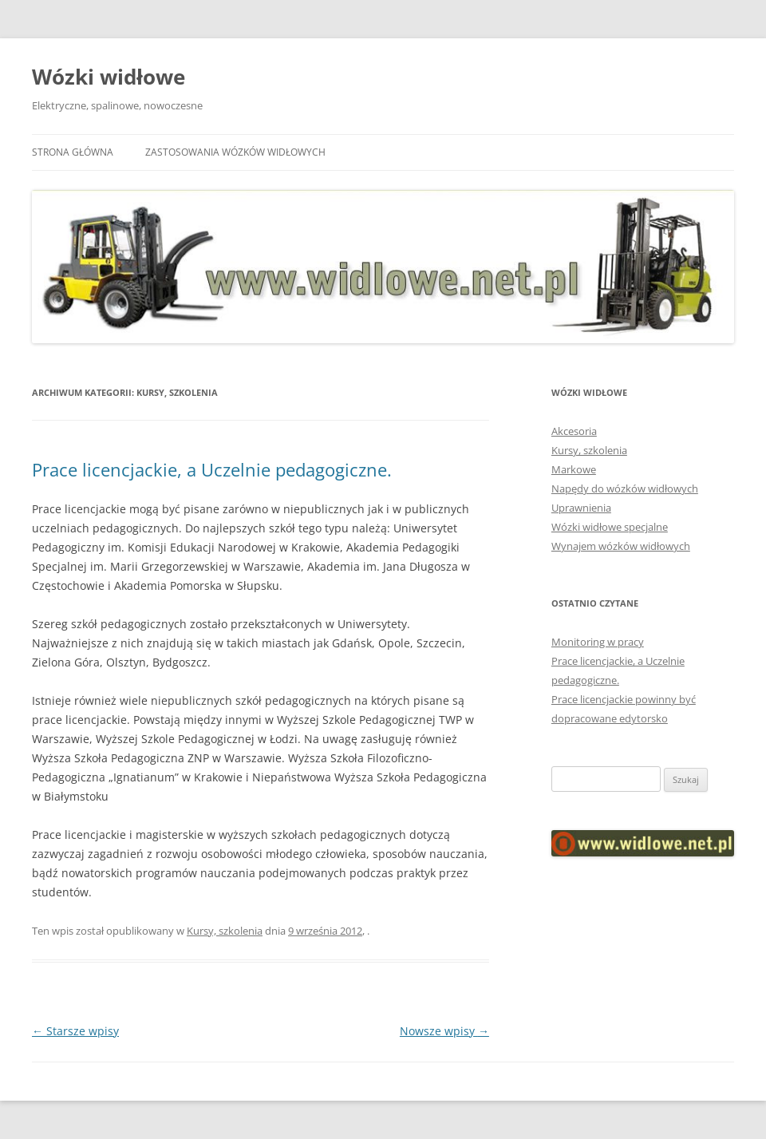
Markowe (573, 469)
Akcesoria (574, 431)
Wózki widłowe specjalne (609, 527)
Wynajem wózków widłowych (620, 546)
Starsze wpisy (75, 1030)
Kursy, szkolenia (225, 930)
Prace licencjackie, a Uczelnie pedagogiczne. (212, 469)
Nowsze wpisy (444, 1030)
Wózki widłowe (108, 76)
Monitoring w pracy (597, 642)
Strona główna (72, 152)
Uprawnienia (581, 507)
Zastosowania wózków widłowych (235, 152)
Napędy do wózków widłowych (624, 488)
